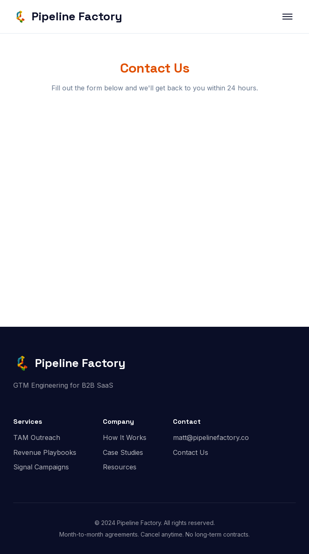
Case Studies (123, 452)
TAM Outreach (36, 437)
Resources (119, 467)
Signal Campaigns (41, 467)
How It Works (124, 437)
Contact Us (190, 452)
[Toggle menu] (287, 16)
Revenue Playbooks (44, 452)
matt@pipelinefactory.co (211, 437)
